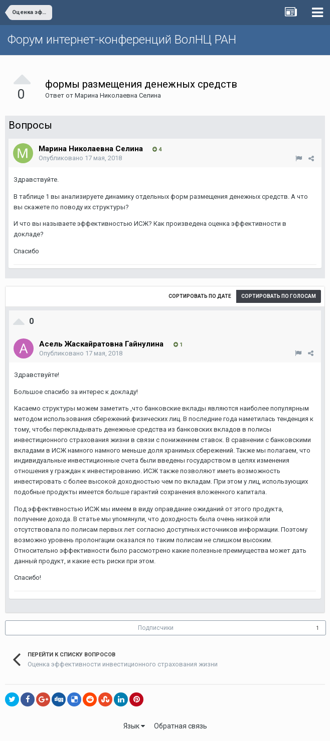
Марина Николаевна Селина (118, 95)
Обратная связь (180, 726)
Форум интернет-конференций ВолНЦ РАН (122, 40)
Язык (134, 726)
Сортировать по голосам (278, 296)
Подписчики (156, 627)
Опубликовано (80, 158)
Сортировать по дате (200, 296)
